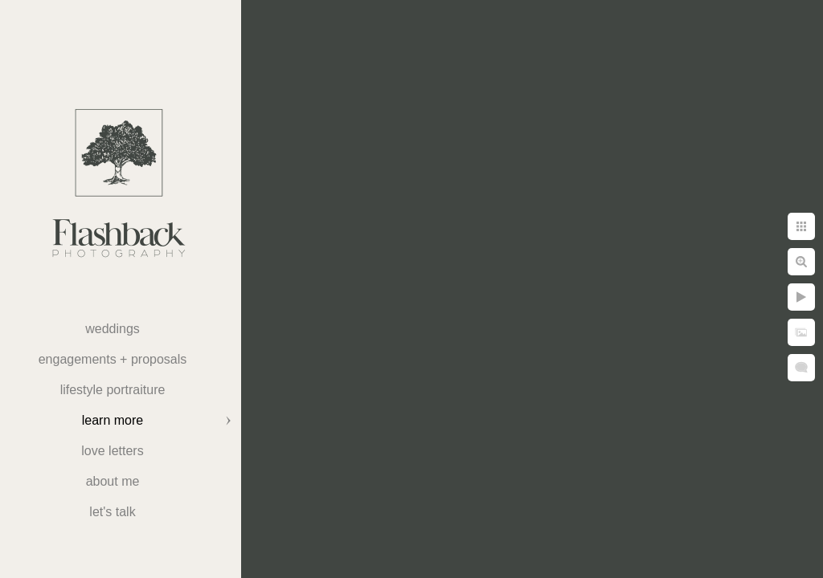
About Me (113, 481)
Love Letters (112, 451)
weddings (112, 329)
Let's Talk (112, 512)
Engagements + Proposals (113, 359)
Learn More (112, 420)
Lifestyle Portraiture (113, 390)
